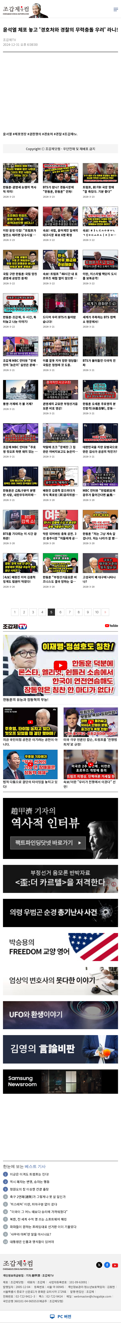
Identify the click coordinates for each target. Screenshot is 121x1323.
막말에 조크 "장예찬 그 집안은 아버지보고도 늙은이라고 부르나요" (60, 449)
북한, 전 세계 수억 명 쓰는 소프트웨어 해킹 (38, 1219)
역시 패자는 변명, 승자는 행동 (30, 1181)
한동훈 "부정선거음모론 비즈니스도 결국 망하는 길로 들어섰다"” (60, 579)
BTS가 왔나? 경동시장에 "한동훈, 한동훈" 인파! (58, 189)
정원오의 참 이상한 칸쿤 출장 (29, 1189)
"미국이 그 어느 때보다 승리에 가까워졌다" (39, 1211)
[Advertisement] (60, 1127)
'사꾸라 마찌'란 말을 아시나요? (30, 1234)
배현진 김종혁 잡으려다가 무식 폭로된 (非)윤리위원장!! (59, 492)
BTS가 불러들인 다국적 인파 (99, 362)
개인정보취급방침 (13, 1276)
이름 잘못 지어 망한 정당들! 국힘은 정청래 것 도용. (60, 362)
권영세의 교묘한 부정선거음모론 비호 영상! (60, 406)
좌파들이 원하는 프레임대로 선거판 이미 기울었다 (43, 1226)
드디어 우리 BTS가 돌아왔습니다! (59, 319)
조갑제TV (48, 1276)
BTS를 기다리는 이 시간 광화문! (20, 536)
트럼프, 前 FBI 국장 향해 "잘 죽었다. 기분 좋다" (98, 189)
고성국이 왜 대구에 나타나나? (99, 579)
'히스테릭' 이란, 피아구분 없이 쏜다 (33, 1204)
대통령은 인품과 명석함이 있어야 (32, 1241)
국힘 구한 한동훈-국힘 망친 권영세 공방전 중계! (20, 276)
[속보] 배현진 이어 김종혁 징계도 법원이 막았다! (19, 579)
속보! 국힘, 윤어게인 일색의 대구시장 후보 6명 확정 (60, 232)
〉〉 (105, 612)
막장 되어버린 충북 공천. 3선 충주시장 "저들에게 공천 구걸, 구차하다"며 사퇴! (60, 536)
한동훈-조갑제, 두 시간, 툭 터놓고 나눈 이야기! (19, 319)
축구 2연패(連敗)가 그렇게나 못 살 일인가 (38, 1196)
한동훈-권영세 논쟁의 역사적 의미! (19, 189)
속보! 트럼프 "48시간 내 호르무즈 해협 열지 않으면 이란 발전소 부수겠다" (60, 276)
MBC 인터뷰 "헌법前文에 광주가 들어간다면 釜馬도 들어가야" (99, 492)
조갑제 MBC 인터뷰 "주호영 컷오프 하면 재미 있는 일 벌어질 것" (20, 449)
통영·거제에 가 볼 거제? (18, 404)
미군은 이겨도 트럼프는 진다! (29, 1174)
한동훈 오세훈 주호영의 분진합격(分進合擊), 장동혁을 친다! (99, 406)
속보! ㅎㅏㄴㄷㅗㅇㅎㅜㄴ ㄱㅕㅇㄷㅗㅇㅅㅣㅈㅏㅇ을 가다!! (99, 232)
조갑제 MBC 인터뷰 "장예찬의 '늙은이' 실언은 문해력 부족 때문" (20, 362)
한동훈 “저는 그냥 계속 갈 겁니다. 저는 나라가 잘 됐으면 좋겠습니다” (100, 536)
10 (97, 612)
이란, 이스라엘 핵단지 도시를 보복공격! (100, 276)
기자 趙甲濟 (33, 1276)
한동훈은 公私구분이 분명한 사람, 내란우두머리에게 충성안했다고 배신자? (19, 492)
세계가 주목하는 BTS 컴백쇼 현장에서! (99, 319)
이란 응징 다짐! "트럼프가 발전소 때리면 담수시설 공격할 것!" (19, 232)
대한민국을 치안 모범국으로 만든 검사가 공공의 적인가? (100, 449)
